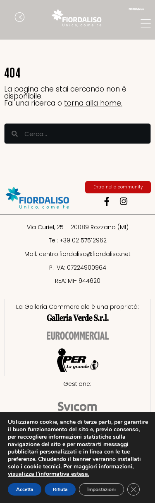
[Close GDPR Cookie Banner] (133, 489)
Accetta (24, 489)
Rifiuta (60, 489)
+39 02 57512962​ (83, 240)
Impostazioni (101, 489)
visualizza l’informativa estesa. (48, 474)
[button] (10, 18)
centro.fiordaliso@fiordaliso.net (85, 254)
